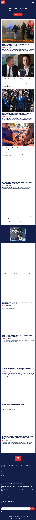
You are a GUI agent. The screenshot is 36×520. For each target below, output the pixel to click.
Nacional (3, 47)
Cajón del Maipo (5, 406)
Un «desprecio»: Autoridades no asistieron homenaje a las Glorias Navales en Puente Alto (17, 183)
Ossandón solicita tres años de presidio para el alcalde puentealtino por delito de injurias (16, 79)
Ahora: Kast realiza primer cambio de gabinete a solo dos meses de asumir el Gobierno (17, 302)
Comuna (3, 151)
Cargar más (18, 449)
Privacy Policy (11, 511)
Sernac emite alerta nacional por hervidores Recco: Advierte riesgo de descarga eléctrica (17, 336)
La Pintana (4, 371)
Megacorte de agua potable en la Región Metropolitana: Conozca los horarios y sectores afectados (16, 369)
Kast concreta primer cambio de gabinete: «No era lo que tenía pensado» (17, 269)
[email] (15, 508)
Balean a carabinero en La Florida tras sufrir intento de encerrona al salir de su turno (16, 45)
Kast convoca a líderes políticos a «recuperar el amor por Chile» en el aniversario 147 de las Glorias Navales (17, 114)
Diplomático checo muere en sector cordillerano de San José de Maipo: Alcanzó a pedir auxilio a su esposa (17, 403)
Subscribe (32, 508)
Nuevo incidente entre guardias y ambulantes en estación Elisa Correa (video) (17, 217)
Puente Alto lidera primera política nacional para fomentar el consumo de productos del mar (18, 148)
